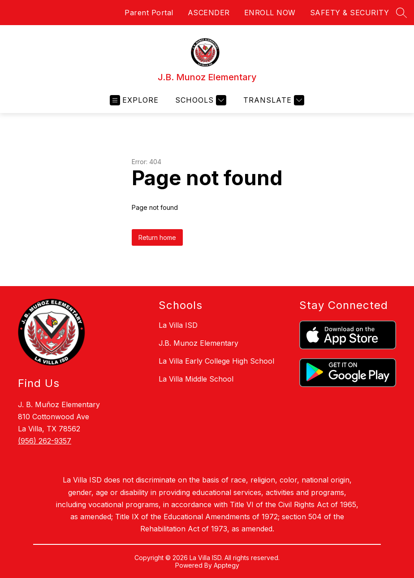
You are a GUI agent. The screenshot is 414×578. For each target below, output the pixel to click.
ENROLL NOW (270, 12)
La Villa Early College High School (216, 360)
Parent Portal (149, 12)
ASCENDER (209, 12)
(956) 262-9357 (44, 440)
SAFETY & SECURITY (349, 12)
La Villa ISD (178, 325)
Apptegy (226, 565)
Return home (157, 237)
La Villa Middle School (196, 378)
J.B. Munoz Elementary (198, 343)
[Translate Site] (272, 100)
